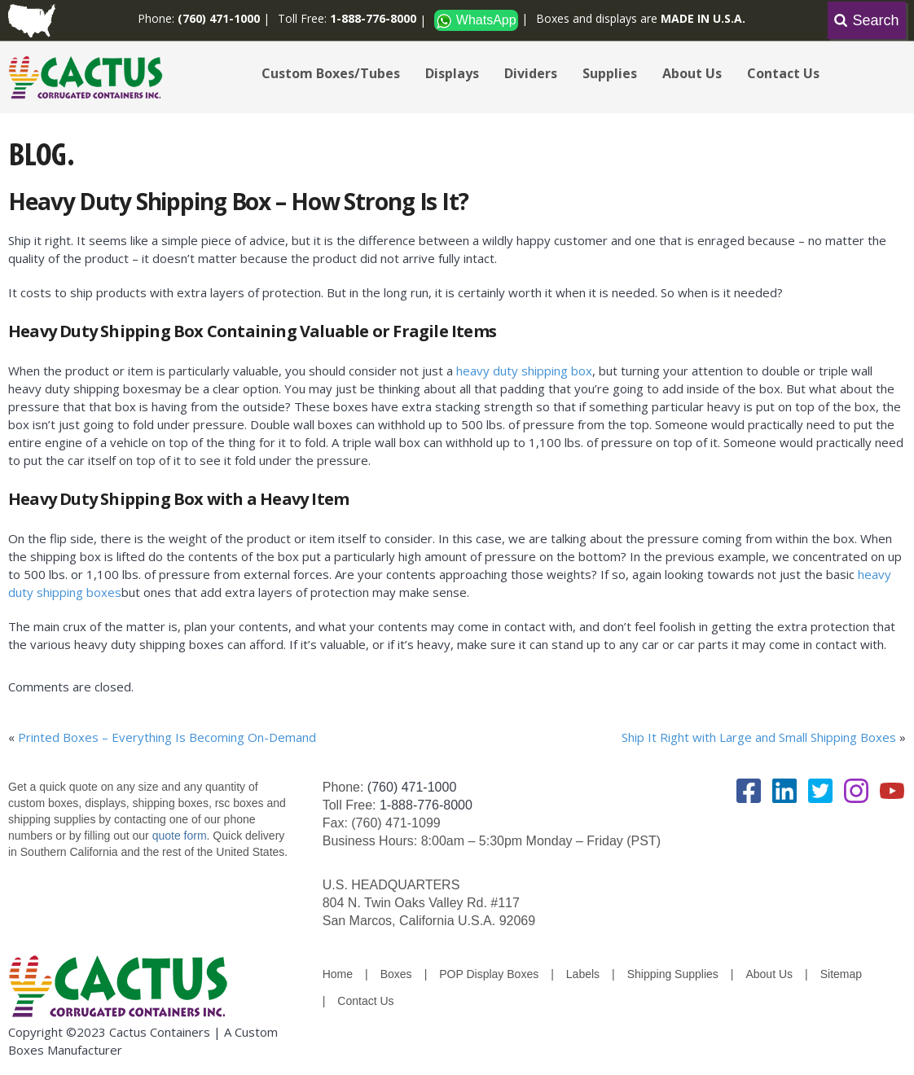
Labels (583, 974)
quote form (178, 835)
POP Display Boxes (488, 974)
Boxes (396, 974)
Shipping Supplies (672, 974)
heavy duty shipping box (524, 370)
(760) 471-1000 (411, 787)
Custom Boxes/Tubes (330, 73)
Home (338, 974)
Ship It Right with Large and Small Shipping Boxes (759, 737)
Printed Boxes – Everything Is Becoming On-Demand (167, 737)
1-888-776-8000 (426, 805)
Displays (452, 73)
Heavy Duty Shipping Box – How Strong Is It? (238, 201)
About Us (692, 73)
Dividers (530, 73)
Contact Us (783, 73)
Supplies (609, 73)
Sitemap (841, 974)
